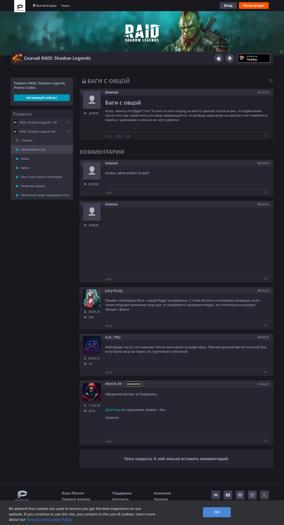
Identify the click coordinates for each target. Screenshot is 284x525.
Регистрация (253, 5)
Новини (27, 140)
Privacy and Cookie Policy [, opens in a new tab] (49, 519)
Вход (228, 5)
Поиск (65, 6)
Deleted (111, 92)
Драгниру (113, 410)
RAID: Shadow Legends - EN (38, 122)
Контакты (120, 499)
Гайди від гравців (33, 186)
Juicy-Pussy (114, 291)
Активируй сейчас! (41, 97)
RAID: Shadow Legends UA (37, 131)
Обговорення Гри (33, 149)
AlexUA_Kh (113, 384)
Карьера (161, 499)
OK (217, 512)
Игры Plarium (73, 493)
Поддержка (122, 493)
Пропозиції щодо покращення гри (45, 195)
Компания (162, 493)
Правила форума (76, 499)
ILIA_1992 (112, 337)
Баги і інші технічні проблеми (41, 177)
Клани (25, 159)
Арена (25, 168)
